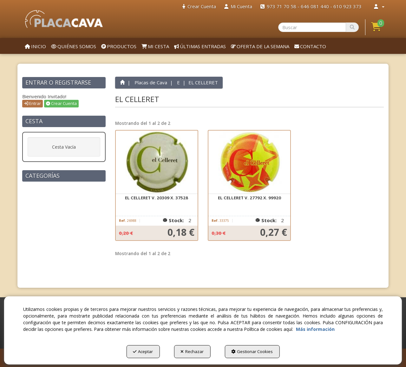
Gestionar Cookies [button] (252, 351)
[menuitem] (199, 6)
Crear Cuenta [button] (61, 103)
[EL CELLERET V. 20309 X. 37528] (157, 162)
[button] (64, 19)
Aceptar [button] (143, 351)
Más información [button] (315, 329)
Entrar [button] (32, 103)
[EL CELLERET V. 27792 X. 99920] (249, 162)
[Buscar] (352, 27)
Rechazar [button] (192, 351)
